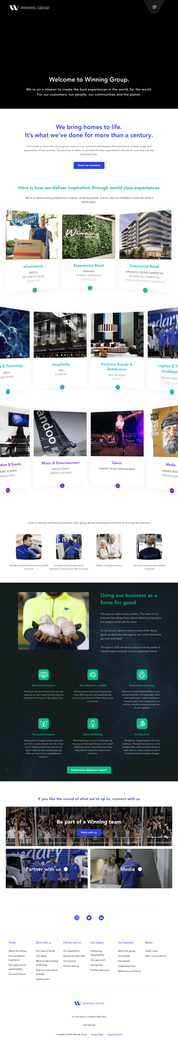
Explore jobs (42, 979)
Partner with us (71, 966)
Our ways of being (45, 951)
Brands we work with (74, 956)
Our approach (98, 960)
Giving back (97, 965)
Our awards (124, 961)
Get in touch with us (155, 956)
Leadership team (126, 966)
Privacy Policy (97, 1034)
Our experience (71, 951)
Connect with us (17, 974)
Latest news (151, 951)
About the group (127, 951)
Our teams (41, 956)
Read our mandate (89, 165)
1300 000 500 (89, 1025)
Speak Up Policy (115, 1034)
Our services (69, 961)
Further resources (100, 970)
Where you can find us (129, 971)
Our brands (124, 956)
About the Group (18, 951)
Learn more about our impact (89, 770)
